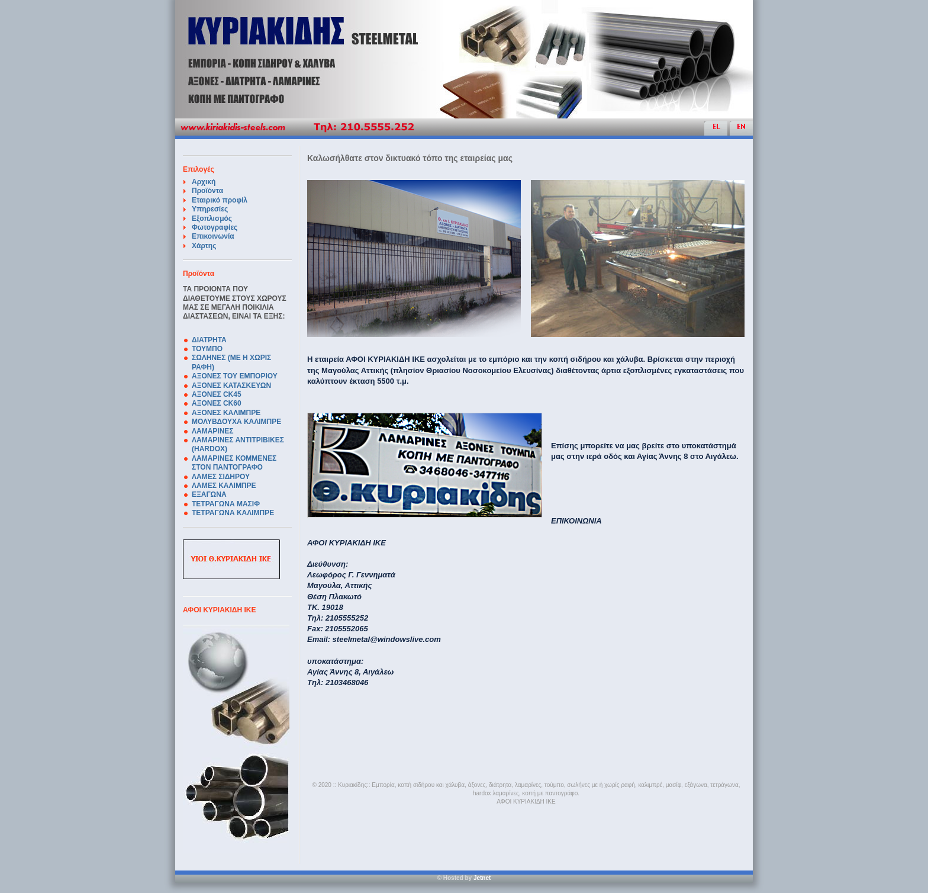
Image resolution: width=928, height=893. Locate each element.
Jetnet (482, 878)
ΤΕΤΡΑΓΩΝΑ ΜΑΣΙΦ (226, 504)
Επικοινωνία (213, 236)
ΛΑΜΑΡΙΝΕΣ (213, 431)
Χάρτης (204, 246)
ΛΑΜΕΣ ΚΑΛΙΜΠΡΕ (224, 485)
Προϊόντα (207, 191)
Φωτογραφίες (214, 227)
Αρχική (203, 182)
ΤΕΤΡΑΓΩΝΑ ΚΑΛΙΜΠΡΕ (233, 513)
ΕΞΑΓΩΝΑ (209, 494)
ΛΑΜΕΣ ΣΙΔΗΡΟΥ (221, 477)
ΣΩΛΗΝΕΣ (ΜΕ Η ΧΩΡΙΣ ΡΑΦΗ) (231, 362)
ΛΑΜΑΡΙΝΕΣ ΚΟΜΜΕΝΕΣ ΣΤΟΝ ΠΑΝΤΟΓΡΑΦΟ (234, 462)
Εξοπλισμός (212, 218)
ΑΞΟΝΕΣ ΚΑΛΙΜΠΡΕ (226, 413)
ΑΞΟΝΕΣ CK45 (216, 394)
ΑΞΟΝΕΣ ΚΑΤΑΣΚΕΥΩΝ (231, 385)
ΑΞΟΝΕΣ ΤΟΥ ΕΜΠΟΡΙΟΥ (235, 376)
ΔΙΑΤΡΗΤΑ (209, 340)
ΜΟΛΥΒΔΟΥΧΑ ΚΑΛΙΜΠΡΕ (236, 421)
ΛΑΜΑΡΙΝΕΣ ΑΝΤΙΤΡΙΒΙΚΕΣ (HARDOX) (238, 444)
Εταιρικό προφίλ (219, 200)
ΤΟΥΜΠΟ (207, 349)
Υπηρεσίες (210, 209)
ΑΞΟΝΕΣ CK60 (216, 403)
